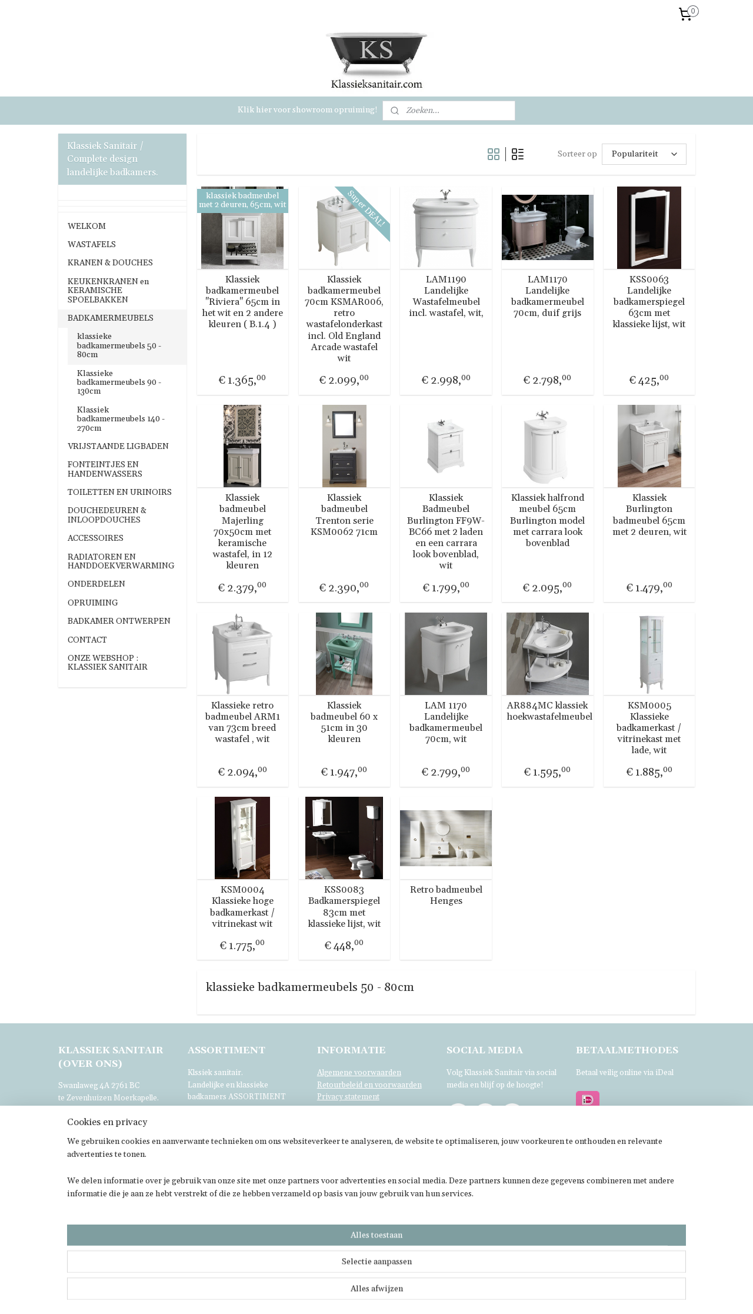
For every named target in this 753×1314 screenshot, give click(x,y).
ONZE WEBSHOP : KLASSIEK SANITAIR (108, 663)
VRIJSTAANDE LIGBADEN (118, 446)
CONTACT (87, 640)
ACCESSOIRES (96, 538)
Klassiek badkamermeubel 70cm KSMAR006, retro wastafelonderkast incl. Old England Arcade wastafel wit (344, 319)
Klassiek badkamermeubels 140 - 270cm (121, 419)
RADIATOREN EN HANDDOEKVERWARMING (121, 561)
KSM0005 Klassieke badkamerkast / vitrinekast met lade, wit (649, 728)
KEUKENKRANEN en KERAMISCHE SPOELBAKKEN (108, 291)
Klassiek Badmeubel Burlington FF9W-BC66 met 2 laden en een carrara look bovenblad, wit (446, 532)
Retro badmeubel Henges (445, 895)
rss (426, 1292)
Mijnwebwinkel (561, 1292)
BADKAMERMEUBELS (111, 318)
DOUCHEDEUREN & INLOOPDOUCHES (107, 515)
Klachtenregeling (346, 1109)
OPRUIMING (93, 603)
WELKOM (87, 226)
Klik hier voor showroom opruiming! (308, 110)
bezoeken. (243, 1134)
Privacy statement (348, 1097)
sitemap (403, 1292)
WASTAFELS (92, 244)
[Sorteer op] (643, 154)
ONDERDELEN (96, 584)
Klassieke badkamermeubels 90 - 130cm (119, 382)
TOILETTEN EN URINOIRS (120, 492)
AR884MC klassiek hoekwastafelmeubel (547, 711)
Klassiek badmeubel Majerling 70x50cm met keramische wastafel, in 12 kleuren (242, 532)
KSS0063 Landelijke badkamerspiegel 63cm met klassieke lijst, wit (649, 302)
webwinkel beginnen (467, 1292)
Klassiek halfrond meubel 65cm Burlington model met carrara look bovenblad (547, 521)
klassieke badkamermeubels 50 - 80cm (119, 345)
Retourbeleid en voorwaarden (369, 1085)
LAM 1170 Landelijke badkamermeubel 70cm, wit (445, 723)
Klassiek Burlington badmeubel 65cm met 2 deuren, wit (649, 515)
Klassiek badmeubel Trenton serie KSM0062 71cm (344, 515)
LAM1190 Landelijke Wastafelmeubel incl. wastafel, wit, (445, 297)
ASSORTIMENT (257, 1097)
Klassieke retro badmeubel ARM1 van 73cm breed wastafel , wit (242, 723)
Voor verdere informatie (101, 1208)
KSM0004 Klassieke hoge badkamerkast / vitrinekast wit (242, 907)
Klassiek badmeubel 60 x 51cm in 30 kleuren (344, 723)
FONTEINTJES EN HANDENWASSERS (105, 469)
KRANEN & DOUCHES (110, 263)
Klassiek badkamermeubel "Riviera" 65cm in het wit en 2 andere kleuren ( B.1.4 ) (242, 302)
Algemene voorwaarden (359, 1072)
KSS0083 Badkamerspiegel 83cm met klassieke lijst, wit (344, 907)
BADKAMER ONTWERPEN (119, 621)
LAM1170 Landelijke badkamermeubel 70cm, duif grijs (547, 297)
